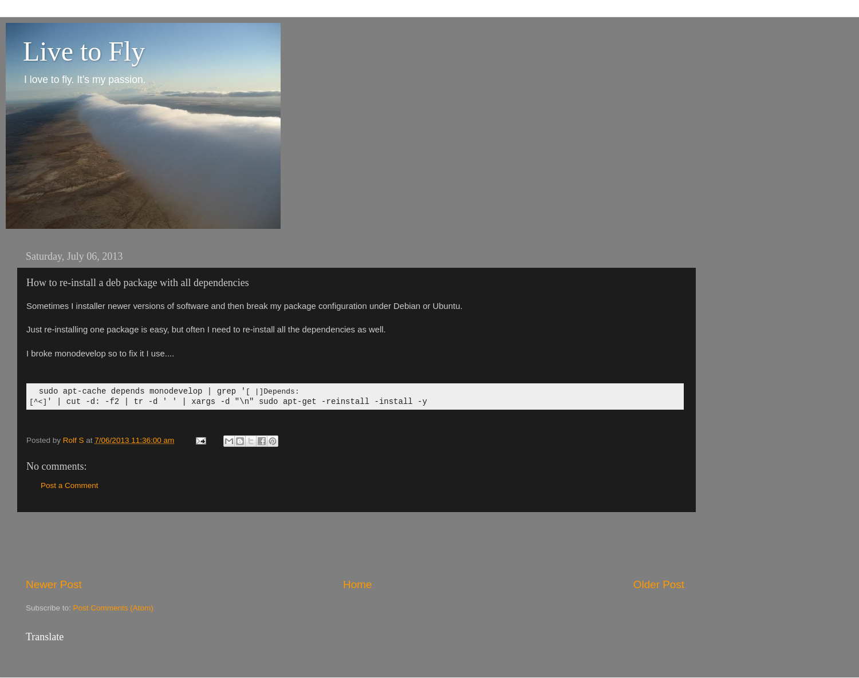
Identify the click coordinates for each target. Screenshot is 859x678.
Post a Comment (69, 485)
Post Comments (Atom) (113, 608)
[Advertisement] (355, 545)
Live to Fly (84, 51)
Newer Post (54, 584)
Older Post (658, 584)
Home (357, 584)
